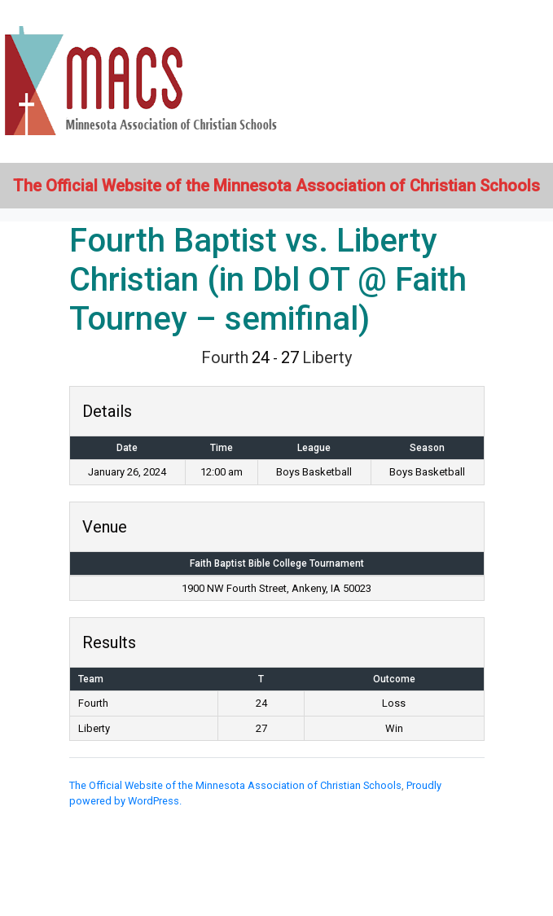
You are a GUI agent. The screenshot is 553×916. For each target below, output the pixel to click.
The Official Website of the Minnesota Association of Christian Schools (235, 785)
